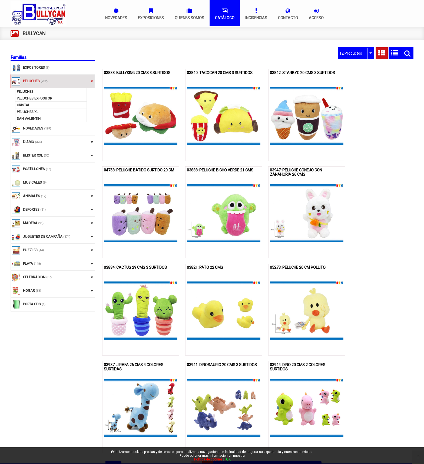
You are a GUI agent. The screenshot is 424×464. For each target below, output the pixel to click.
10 (305, 368)
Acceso (19, 441)
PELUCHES (25, 92)
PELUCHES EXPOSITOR (34, 98)
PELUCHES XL (27, 112)
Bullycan (19, 406)
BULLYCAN (34, 33)
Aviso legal (162, 406)
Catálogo (20, 424)
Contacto (20, 432)
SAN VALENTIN (29, 119)
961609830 (301, 419)
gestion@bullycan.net (309, 428)
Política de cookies (169, 415)
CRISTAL (23, 105)
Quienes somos (25, 415)
